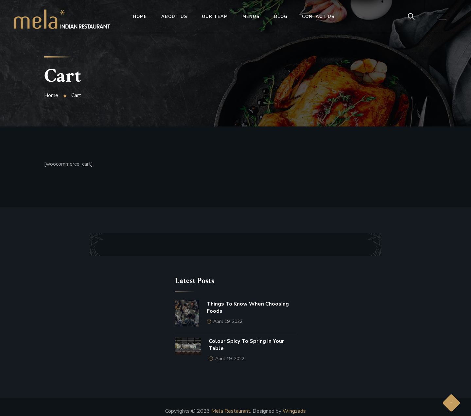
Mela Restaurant (230, 411)
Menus (251, 17)
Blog (281, 17)
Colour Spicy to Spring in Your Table (246, 345)
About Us (174, 17)
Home (140, 17)
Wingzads (294, 411)
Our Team (215, 17)
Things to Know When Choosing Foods (248, 307)
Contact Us (318, 17)
